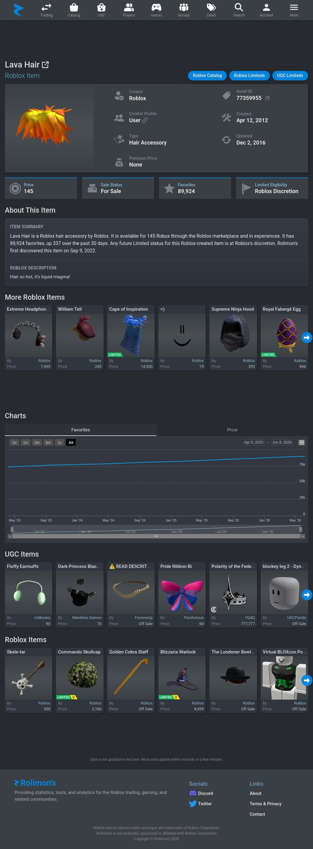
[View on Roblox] (45, 64)
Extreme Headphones (29, 309)
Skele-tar (16, 652)
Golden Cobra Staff (128, 652)
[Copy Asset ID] (253, 98)
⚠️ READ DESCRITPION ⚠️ (136, 566)
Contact (257, 814)
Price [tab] (232, 430)
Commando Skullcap (79, 652)
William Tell (70, 309)
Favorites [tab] (80, 430)
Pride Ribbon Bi (176, 566)
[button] (207, 75)
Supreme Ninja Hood (233, 309)
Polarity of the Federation (237, 566)
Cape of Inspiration (128, 309)
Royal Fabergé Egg (281, 309)
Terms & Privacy (266, 803)
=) (162, 309)
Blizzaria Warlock (178, 652)
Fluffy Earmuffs (23, 566)
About (255, 793)
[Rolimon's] (19, 10)
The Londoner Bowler (233, 652)
